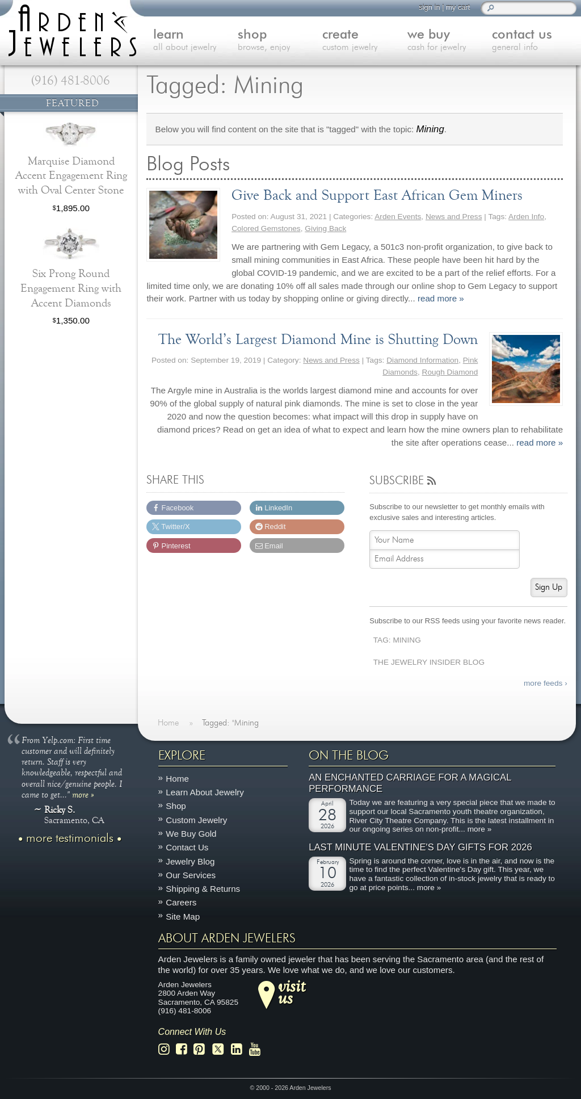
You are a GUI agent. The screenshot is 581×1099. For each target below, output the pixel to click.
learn (195, 41)
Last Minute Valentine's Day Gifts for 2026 (420, 847)
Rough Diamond (450, 372)
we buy (449, 41)
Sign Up (548, 587)
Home (177, 778)
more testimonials (69, 838)
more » (83, 794)
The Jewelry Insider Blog (429, 662)
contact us (534, 41)
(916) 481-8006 (70, 80)
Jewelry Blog (190, 861)
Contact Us (187, 847)
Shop (176, 806)
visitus (291, 991)
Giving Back (325, 228)
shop (280, 41)
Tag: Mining (397, 640)
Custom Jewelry (196, 820)
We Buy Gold (191, 833)
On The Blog (349, 755)
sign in (429, 7)
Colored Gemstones (266, 228)
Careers (181, 902)
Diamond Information (422, 360)
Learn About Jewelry (205, 792)
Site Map (183, 916)
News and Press (454, 216)
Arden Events (397, 216)
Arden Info (526, 216)
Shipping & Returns (203, 889)
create (364, 41)
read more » (441, 298)
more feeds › (545, 683)
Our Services (191, 875)
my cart (458, 7)
